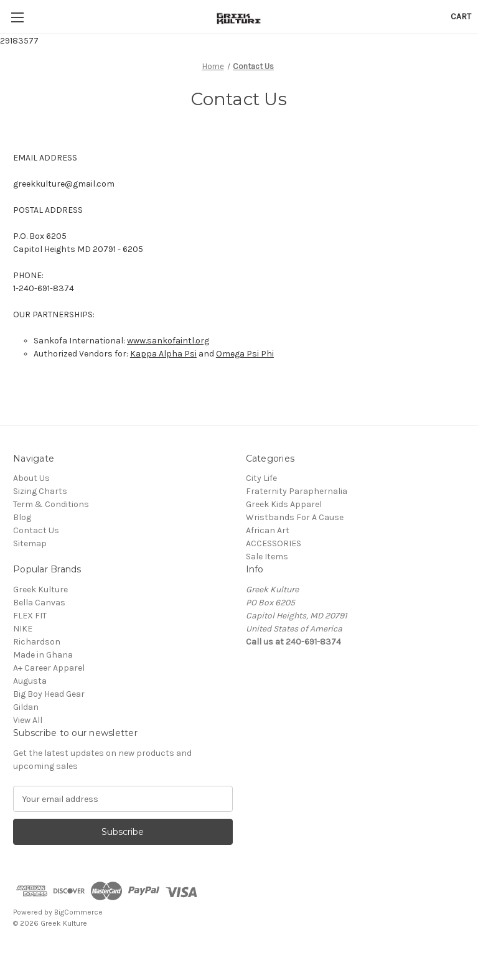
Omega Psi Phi (245, 353)
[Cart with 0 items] (461, 16)
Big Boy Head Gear (49, 694)
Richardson (36, 641)
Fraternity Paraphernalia (296, 491)
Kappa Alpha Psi (163, 353)
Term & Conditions (51, 504)
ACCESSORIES (273, 543)
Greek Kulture (40, 589)
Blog (22, 517)
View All (27, 720)
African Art (267, 530)
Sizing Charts (40, 491)
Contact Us (36, 530)
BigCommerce (78, 912)
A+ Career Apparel (49, 668)
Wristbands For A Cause (295, 517)
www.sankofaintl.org (168, 340)
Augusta (30, 681)
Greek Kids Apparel (284, 504)
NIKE (22, 628)
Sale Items (267, 556)
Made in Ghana (43, 655)
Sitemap (30, 543)
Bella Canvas (39, 602)
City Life (261, 478)
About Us (31, 478)
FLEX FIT (30, 615)
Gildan (26, 707)
